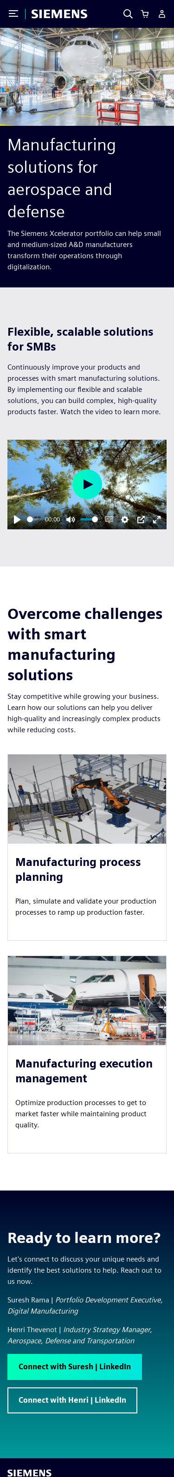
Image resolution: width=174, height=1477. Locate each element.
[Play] (17, 519)
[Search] (128, 14)
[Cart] (144, 14)
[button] (74, 1367)
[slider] (34, 519)
